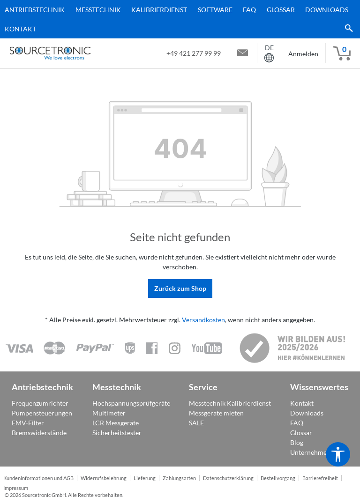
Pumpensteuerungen (42, 413)
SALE (196, 423)
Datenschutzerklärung (228, 478)
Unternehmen (310, 452)
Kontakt (302, 403)
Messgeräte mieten (216, 413)
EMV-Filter (28, 423)
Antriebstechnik (42, 387)
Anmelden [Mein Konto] (303, 54)
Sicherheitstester (117, 433)
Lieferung (145, 478)
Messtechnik (116, 387)
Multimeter (109, 413)
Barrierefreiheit (320, 478)
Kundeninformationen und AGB (38, 478)
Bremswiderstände (39, 433)
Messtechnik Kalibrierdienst (230, 403)
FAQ (296, 423)
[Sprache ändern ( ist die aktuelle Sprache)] (269, 53)
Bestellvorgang (278, 478)
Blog (296, 442)
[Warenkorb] (342, 53)
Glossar (301, 433)
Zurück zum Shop (180, 288)
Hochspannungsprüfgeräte (131, 403)
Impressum (15, 488)
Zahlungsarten (179, 478)
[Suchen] (346, 28)
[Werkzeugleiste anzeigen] (338, 454)
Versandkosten (203, 320)
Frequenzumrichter (40, 403)
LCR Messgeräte (115, 423)
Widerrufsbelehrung (104, 478)
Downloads (306, 413)
